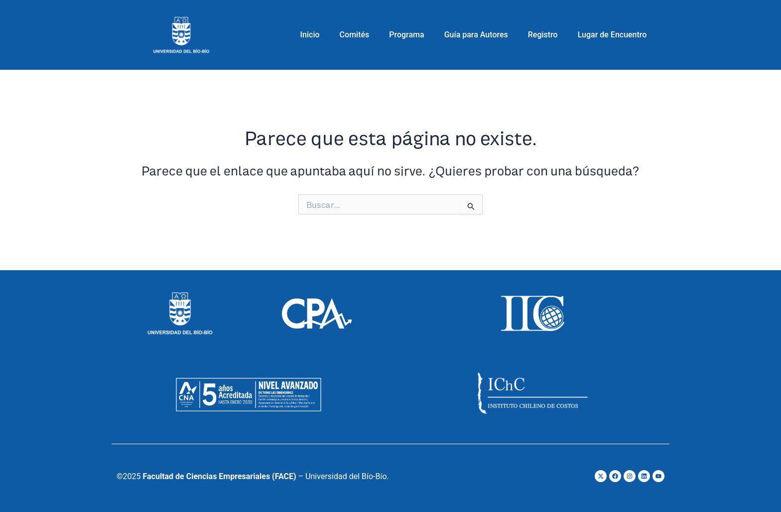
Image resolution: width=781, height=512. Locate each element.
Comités (355, 34)
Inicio (310, 34)
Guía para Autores (476, 34)
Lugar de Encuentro (612, 34)
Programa (406, 34)
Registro (543, 34)
